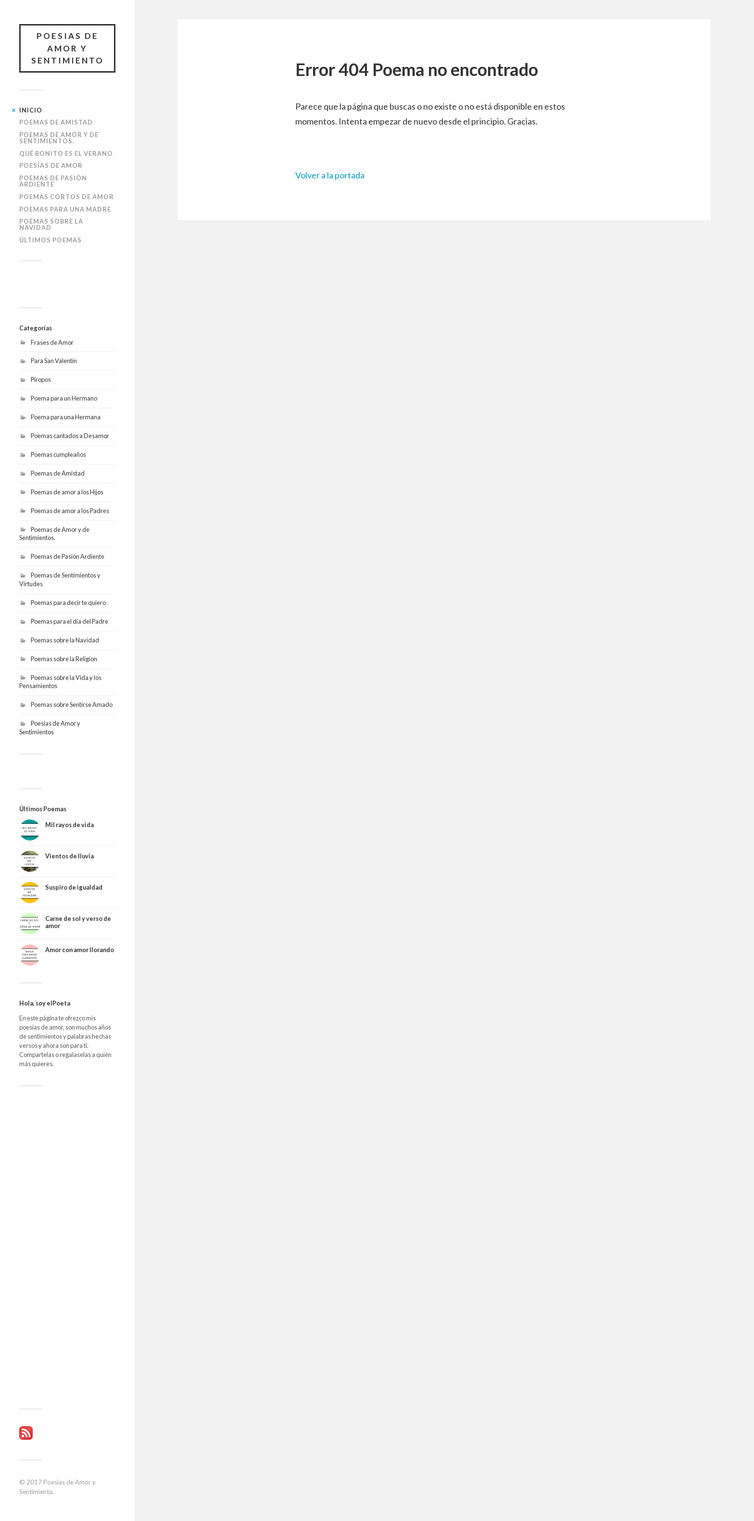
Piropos (41, 379)
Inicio (30, 110)
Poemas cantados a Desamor (70, 436)
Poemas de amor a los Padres (70, 511)
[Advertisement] (67, 1247)
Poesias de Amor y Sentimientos (49, 727)
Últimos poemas (50, 240)
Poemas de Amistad (56, 122)
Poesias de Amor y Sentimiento (67, 48)
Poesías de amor (51, 165)
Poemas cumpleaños (58, 454)
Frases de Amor (52, 342)
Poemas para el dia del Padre (69, 621)
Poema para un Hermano (64, 398)
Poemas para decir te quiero (68, 602)
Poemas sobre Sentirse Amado (72, 704)
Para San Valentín (54, 361)
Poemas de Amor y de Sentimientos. (59, 138)
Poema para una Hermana (66, 417)
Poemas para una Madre (65, 209)
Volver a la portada (329, 175)
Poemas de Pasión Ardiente (53, 181)
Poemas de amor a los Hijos (67, 492)
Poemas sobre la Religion (64, 659)
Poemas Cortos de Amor (66, 197)
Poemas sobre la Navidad (51, 224)
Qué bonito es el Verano (66, 153)
